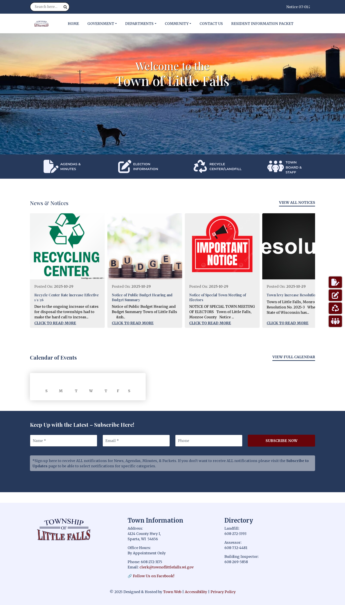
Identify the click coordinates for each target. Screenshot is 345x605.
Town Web (172, 592)
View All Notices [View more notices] (297, 202)
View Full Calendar (293, 357)
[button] (104, 23)
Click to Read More (55, 323)
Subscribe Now (281, 440)
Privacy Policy (223, 592)
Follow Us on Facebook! (153, 576)
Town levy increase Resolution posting (299, 295)
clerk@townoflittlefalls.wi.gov (166, 567)
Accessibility (196, 592)
